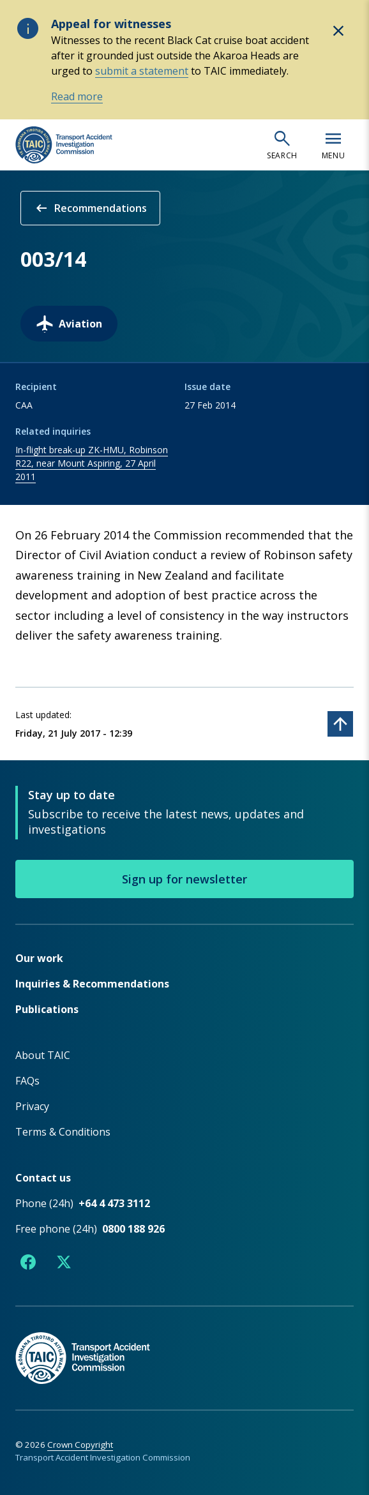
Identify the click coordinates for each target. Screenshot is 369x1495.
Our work (39, 958)
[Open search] (282, 145)
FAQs (27, 1081)
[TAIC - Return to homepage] (184, 1344)
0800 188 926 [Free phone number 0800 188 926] (133, 1229)
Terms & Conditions (62, 1132)
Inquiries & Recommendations (92, 984)
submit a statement (141, 71)
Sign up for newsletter (184, 879)
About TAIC (42, 1055)
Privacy (32, 1106)
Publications (47, 1009)
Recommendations (90, 208)
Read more (77, 96)
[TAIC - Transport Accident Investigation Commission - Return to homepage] (63, 144)
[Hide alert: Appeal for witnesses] (338, 30)
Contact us (43, 1178)
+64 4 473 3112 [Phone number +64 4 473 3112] (114, 1203)
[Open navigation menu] (333, 145)
